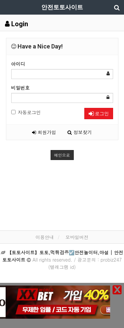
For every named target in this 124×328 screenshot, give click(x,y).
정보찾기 (79, 132)
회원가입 (44, 132)
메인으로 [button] (62, 155)
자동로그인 (26, 112)
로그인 (99, 113)
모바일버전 (77, 237)
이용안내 (44, 237)
